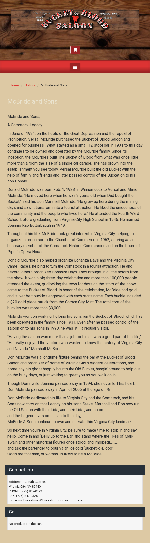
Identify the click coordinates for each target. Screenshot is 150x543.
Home (14, 85)
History (30, 85)
